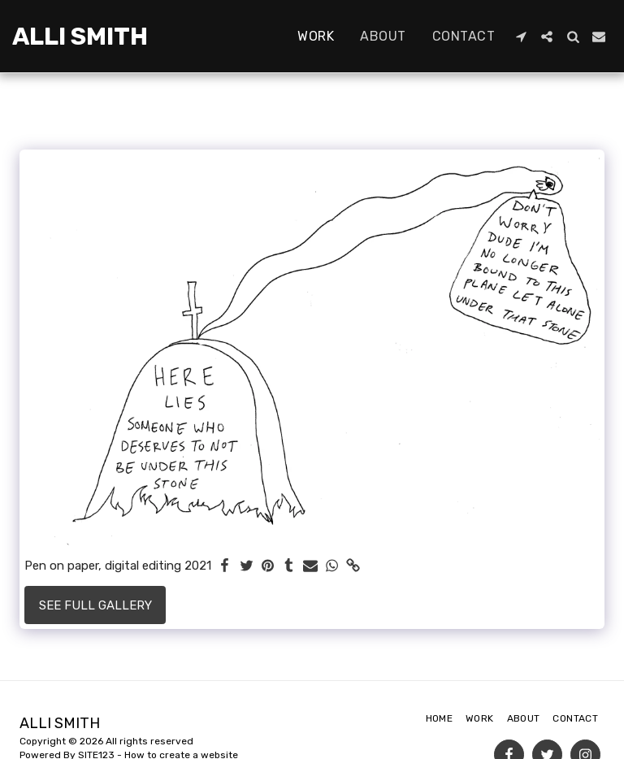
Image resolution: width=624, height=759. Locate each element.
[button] (521, 36)
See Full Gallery (95, 605)
